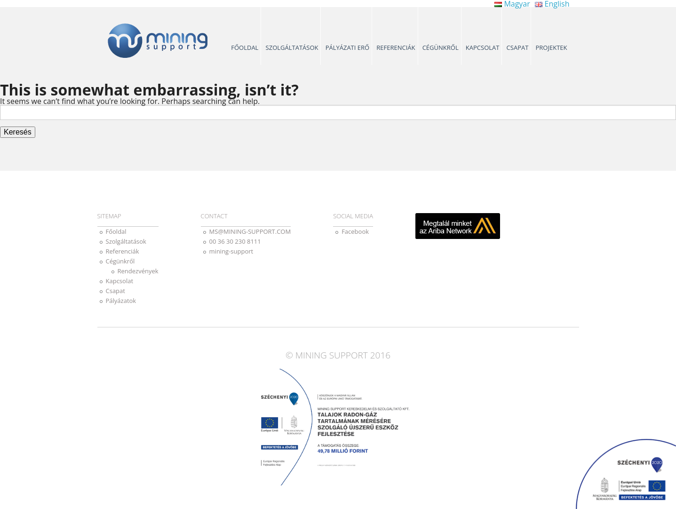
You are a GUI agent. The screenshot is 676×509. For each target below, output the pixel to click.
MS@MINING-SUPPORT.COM (250, 231)
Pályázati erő (348, 47)
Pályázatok (121, 300)
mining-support (231, 251)
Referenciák (395, 47)
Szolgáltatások (292, 47)
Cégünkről (440, 47)
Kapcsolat (483, 47)
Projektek (551, 47)
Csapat (518, 47)
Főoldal (244, 47)
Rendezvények (138, 271)
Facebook (355, 231)
